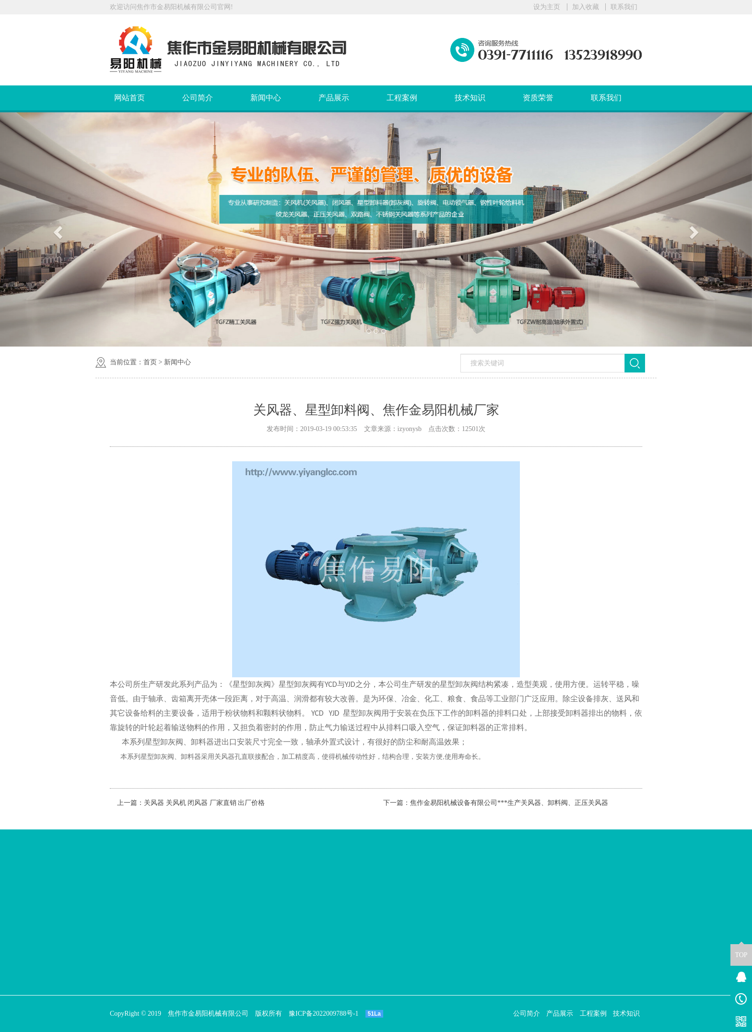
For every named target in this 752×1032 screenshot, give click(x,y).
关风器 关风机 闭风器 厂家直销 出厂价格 (204, 802)
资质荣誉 (538, 98)
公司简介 (197, 98)
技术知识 (470, 98)
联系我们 (624, 7)
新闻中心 (265, 98)
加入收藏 (585, 7)
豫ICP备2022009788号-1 (323, 1013)
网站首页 (129, 98)
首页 (150, 362)
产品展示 (333, 98)
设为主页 (546, 7)
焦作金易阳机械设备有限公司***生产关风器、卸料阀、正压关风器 (509, 802)
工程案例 (402, 98)
